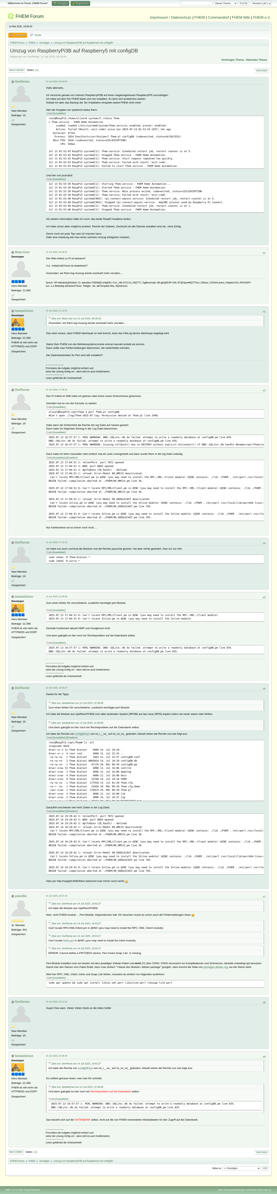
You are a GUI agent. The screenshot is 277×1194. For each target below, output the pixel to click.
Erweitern (72, 457)
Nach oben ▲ (265, 1190)
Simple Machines (32, 1190)
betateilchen (24, 310)
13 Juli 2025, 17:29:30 (56, 389)
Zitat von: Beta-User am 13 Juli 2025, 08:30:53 (76, 318)
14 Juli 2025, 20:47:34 (56, 896)
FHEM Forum (29, 16)
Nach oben (15, 1152)
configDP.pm (82, 733)
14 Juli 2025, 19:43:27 (56, 688)
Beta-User (22, 252)
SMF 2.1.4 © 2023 (14, 1190)
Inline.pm (68, 940)
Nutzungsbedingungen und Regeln (240, 1190)
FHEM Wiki (241, 17)
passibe (21, 896)
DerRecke (22, 81)
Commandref (218, 17)
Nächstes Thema (256, 59)
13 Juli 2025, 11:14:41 (56, 311)
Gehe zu (216, 1168)
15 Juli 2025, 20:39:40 (56, 1056)
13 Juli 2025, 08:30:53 (56, 252)
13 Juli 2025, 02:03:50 (56, 81)
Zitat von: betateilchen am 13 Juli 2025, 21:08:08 (77, 703)
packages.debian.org (215, 967)
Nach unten (16, 70)
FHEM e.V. (262, 17)
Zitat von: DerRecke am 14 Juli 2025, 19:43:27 (76, 903)
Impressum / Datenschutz (171, 17)
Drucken (261, 70)
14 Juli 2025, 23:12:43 (56, 1001)
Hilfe (220, 1190)
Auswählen (59, 113)
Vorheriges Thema (232, 59)
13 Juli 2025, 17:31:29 (56, 542)
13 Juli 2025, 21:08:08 (56, 596)
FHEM (199, 17)
